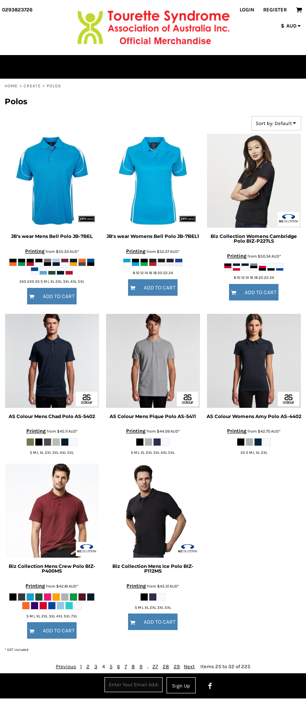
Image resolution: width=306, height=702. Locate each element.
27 (155, 666)
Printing (35, 251)
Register (275, 10)
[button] (299, 10)
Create (32, 85)
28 (166, 666)
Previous (66, 666)
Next (189, 666)
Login (247, 10)
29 (177, 666)
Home (11, 85)
